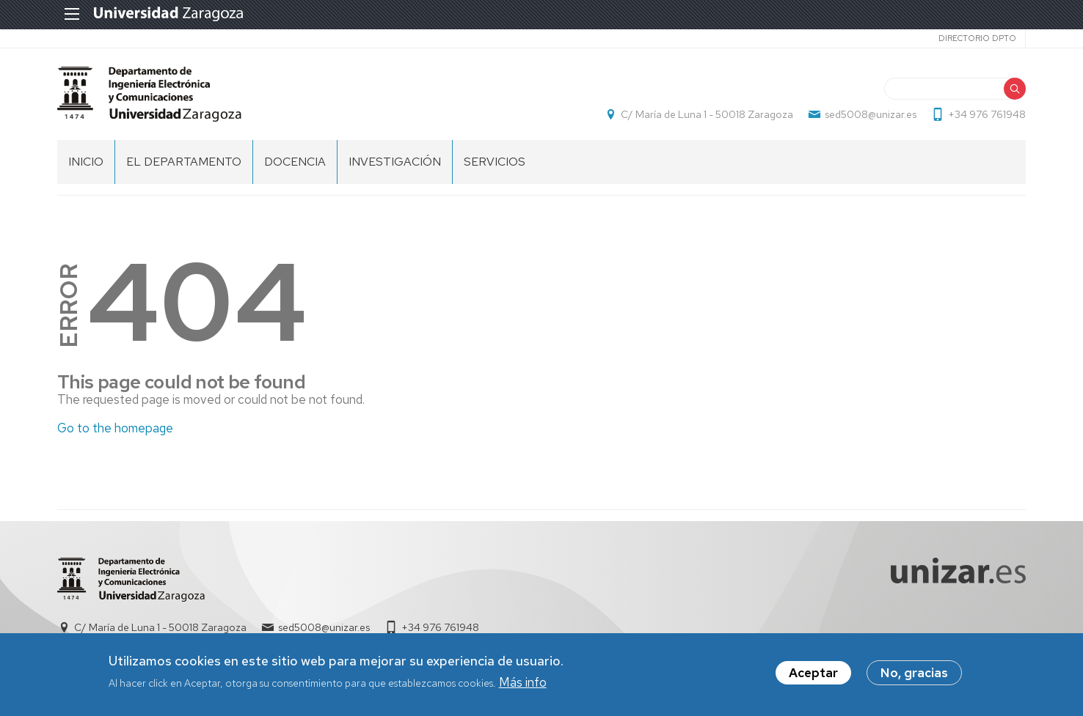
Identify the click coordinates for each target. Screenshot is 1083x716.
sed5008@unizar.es (870, 114)
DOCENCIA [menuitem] (295, 161)
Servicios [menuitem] (494, 161)
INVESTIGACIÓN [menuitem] (395, 161)
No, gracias (914, 673)
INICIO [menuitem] (85, 161)
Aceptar (813, 673)
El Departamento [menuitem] (183, 161)
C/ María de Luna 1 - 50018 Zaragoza (707, 114)
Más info (523, 682)
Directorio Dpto (977, 38)
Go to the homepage (115, 428)
